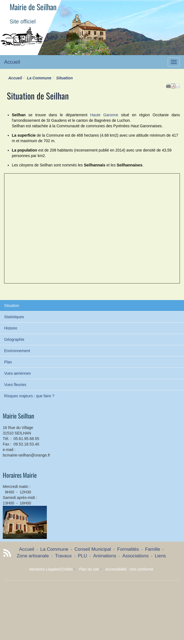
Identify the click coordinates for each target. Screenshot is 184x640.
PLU (82, 555)
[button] (177, 85)
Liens (160, 555)
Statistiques (14, 317)
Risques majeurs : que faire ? (29, 396)
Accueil (12, 62)
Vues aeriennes (17, 373)
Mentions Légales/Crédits (51, 569)
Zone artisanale (33, 555)
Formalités (128, 549)
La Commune (39, 78)
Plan (8, 362)
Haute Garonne (104, 115)
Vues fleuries (15, 384)
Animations (104, 555)
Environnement (17, 351)
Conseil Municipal (92, 549)
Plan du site (89, 569)
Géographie (14, 339)
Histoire (10, 328)
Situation (11, 305)
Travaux (63, 555)
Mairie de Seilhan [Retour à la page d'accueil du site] (33, 6)
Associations (135, 555)
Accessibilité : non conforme (129, 569)
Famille (152, 549)
